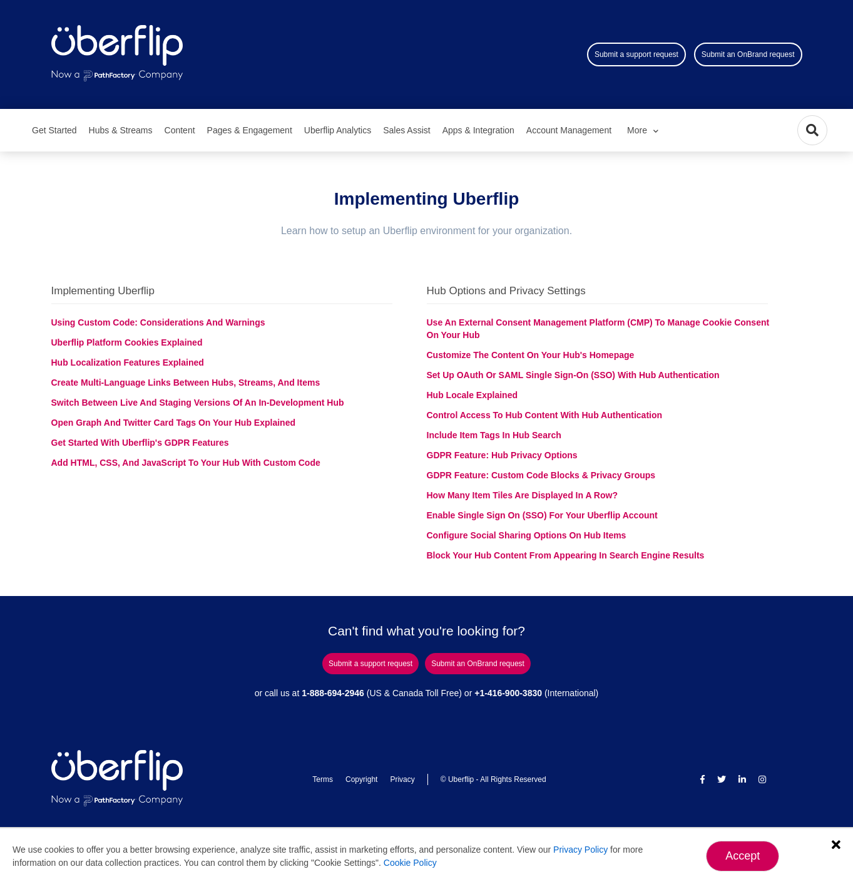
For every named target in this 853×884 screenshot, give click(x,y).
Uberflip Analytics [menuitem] (337, 130)
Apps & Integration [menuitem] (478, 130)
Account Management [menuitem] (568, 130)
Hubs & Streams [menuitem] (121, 130)
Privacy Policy (580, 850)
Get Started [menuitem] (54, 130)
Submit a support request (636, 54)
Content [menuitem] (180, 130)
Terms (322, 779)
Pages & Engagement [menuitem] (249, 130)
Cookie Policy (410, 863)
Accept (742, 856)
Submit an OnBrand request (748, 54)
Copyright (361, 779)
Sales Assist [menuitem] (406, 130)
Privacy (402, 779)
